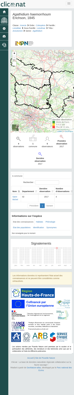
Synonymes (51, 227)
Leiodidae (17, 28)
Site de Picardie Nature (45, 358)
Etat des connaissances (23, 222)
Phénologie (50, 222)
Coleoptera (41, 25)
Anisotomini (18, 31)
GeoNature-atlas (34, 367)
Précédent (33, 206)
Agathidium (37, 31)
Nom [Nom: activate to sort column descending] (14, 191)
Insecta (23, 25)
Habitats (39, 222)
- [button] (14, 58)
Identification (38, 227)
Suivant (49, 206)
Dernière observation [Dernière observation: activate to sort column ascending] (44, 190)
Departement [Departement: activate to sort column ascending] (28, 191)
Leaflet (59, 131)
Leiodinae (41, 28)
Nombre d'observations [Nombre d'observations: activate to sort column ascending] (62, 190)
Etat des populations (22, 227)
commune (17, 176)
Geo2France (69, 131)
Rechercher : (41, 182)
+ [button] (14, 54)
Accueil (30, 358)
